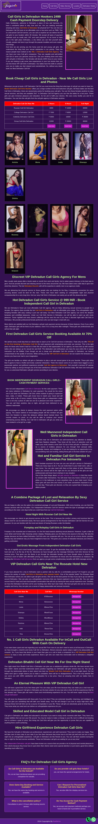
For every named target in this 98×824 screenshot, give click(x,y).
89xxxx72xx (48, 607)
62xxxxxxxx (48, 602)
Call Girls (53, 6)
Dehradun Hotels (89, 6)
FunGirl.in (57, 821)
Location (77, 6)
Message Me (76, 596)
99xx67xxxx (48, 612)
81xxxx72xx (48, 634)
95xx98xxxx (48, 618)
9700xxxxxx (48, 596)
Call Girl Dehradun (57, 510)
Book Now (51, 126)
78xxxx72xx (48, 629)
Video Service (65, 6)
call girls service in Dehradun (68, 475)
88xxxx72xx (48, 623)
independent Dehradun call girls (19, 743)
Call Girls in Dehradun (33, 389)
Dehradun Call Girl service (23, 559)
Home (45, 6)
